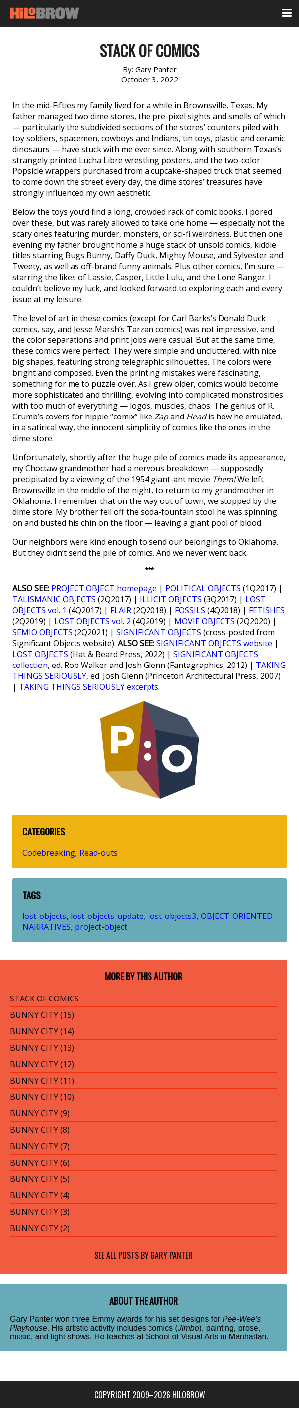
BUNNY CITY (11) (42, 1080)
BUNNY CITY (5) (40, 1178)
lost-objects (44, 916)
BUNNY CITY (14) (42, 1031)
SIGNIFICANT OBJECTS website (214, 643)
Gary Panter (171, 1255)
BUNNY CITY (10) (42, 1096)
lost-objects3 (172, 916)
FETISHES (267, 610)
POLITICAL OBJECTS (203, 588)
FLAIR (120, 610)
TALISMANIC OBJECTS (54, 599)
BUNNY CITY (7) (40, 1146)
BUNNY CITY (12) (42, 1064)
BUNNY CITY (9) (40, 1113)
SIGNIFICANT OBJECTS (158, 632)
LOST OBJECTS (40, 654)
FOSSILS (190, 610)
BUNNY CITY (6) (40, 1162)
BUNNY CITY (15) (42, 1014)
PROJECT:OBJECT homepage (104, 588)
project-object (101, 926)
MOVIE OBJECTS (204, 621)
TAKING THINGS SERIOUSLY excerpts (88, 686)
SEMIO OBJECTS (42, 632)
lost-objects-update (107, 916)
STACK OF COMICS (44, 998)
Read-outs (98, 852)
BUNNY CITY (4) (40, 1195)
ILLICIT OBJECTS (171, 599)
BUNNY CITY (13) (42, 1047)
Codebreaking (48, 852)
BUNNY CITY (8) (40, 1129)
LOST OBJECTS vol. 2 (92, 621)
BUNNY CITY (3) (40, 1211)
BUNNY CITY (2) (40, 1228)
